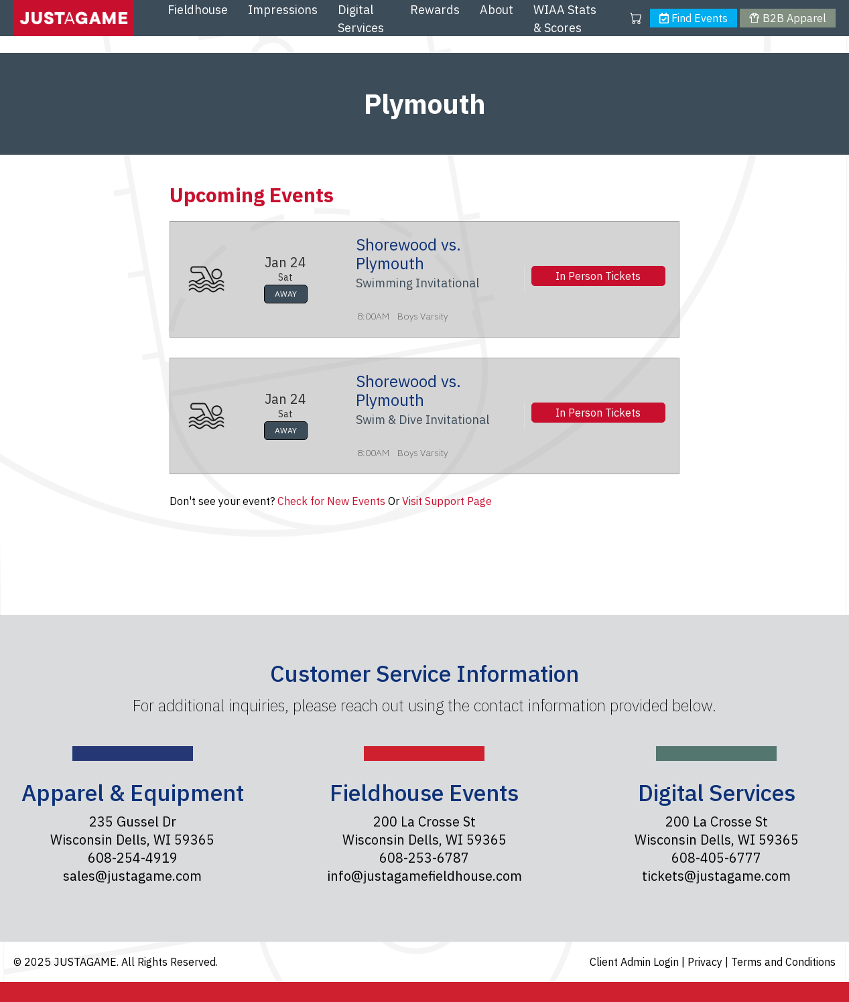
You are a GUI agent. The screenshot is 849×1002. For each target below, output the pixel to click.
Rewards (435, 9)
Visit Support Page (447, 501)
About (496, 9)
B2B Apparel (787, 18)
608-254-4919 (133, 858)
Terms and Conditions (783, 962)
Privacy (706, 962)
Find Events (693, 18)
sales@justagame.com (132, 876)
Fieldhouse (198, 9)
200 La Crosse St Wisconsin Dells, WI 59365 (424, 830)
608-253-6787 (424, 858)
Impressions (283, 9)
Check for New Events (331, 501)
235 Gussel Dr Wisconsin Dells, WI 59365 (132, 830)
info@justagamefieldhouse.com (424, 876)
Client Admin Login (635, 962)
